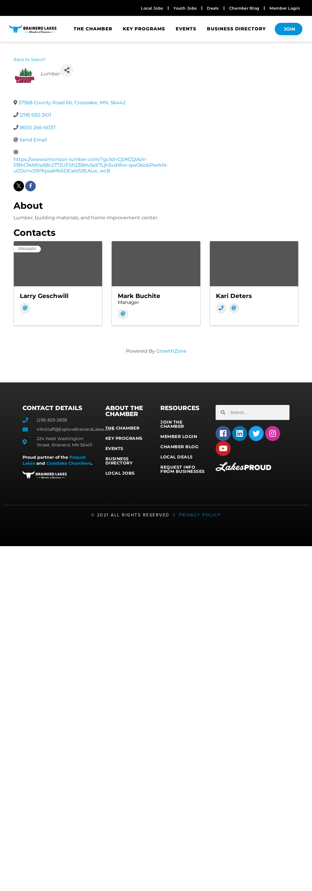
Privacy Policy (200, 515)
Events (186, 29)
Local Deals (176, 457)
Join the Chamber (172, 424)
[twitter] (19, 186)
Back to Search (29, 59)
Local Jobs (120, 473)
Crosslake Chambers (68, 463)
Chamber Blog (179, 446)
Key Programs (144, 29)
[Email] (25, 308)
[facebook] (30, 186)
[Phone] (221, 308)
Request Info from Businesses (182, 469)
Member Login (178, 436)
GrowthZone (171, 351)
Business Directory (236, 29)
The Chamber (93, 29)
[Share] (67, 70)
